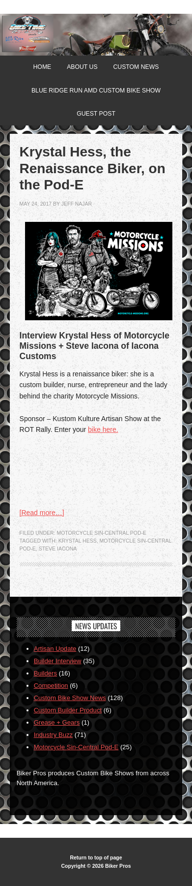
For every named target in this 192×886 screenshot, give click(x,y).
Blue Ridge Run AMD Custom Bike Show (96, 90)
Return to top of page (96, 857)
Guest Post (96, 113)
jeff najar (76, 204)
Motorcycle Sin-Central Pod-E (101, 533)
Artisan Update (55, 648)
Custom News (136, 66)
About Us (82, 66)
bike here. (103, 429)
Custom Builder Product (68, 710)
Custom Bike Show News (70, 698)
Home (42, 66)
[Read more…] (42, 513)
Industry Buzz (53, 734)
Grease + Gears (57, 722)
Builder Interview (58, 661)
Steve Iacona (58, 548)
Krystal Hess (77, 541)
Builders (45, 673)
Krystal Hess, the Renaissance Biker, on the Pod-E (92, 168)
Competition (51, 685)
